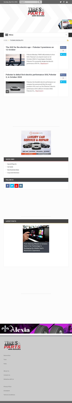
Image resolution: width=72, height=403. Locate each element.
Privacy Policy (7, 374)
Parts (5, 351)
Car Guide (10, 167)
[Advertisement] (36, 112)
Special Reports (11, 164)
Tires (5, 347)
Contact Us (7, 363)
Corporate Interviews (13, 172)
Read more (44, 63)
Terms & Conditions (9, 382)
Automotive (7, 343)
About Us (6, 359)
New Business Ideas (13, 170)
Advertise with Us (9, 367)
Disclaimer (7, 378)
